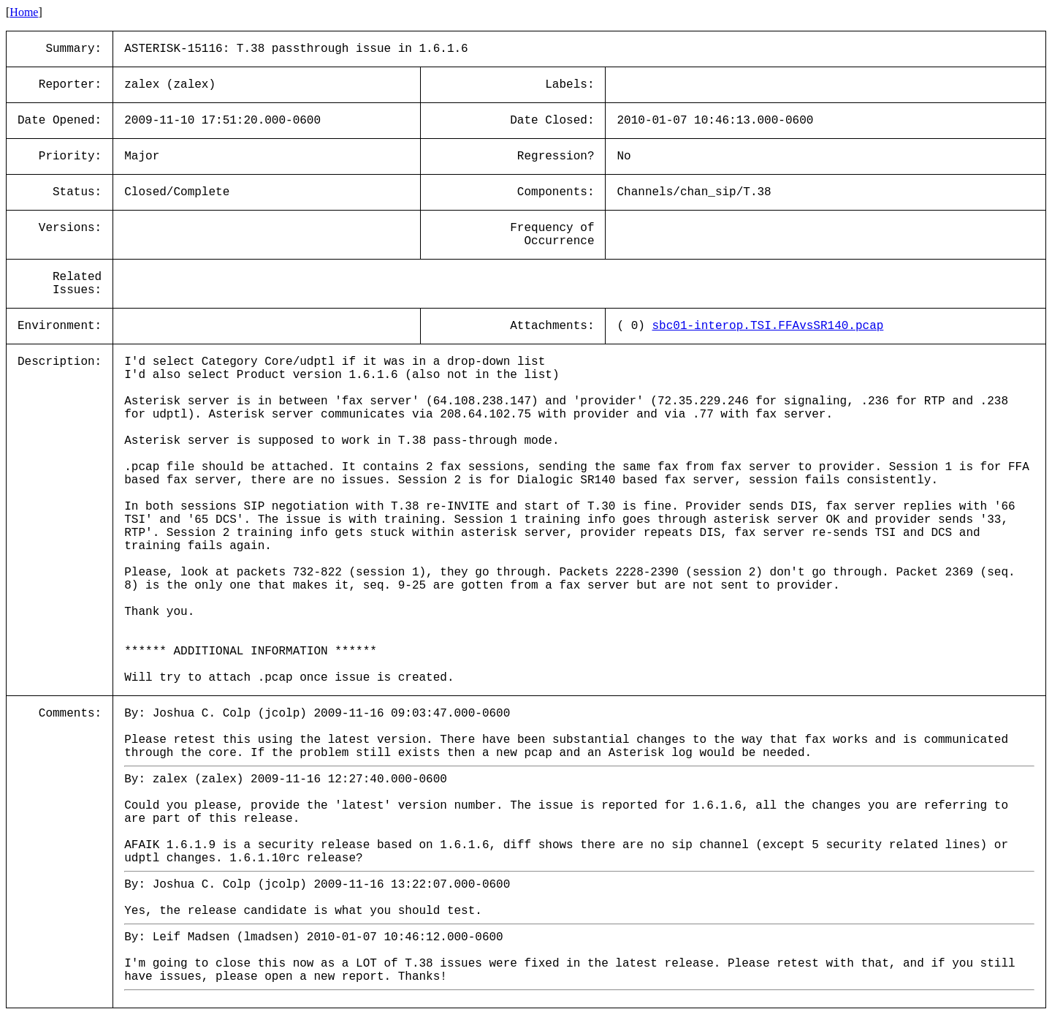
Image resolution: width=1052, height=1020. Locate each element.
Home (23, 12)
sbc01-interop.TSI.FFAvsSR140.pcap (768, 326)
